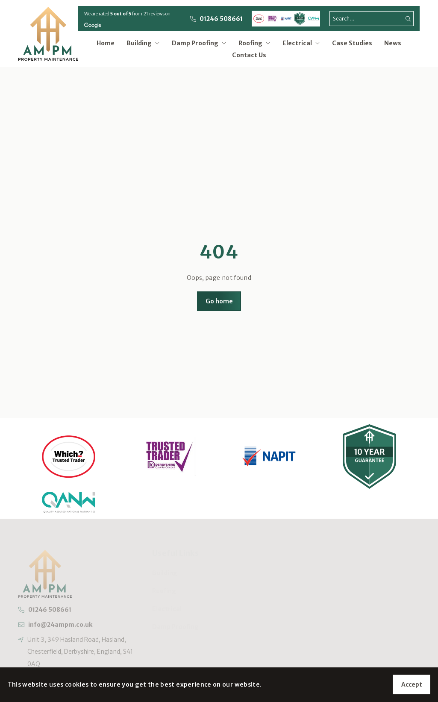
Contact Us (249, 55)
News (392, 43)
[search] (372, 19)
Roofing (254, 43)
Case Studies (352, 43)
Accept (411, 684)
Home (106, 43)
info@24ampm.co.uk (60, 627)
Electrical (301, 43)
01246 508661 (221, 19)
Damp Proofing (199, 43)
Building (143, 43)
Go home (219, 301)
